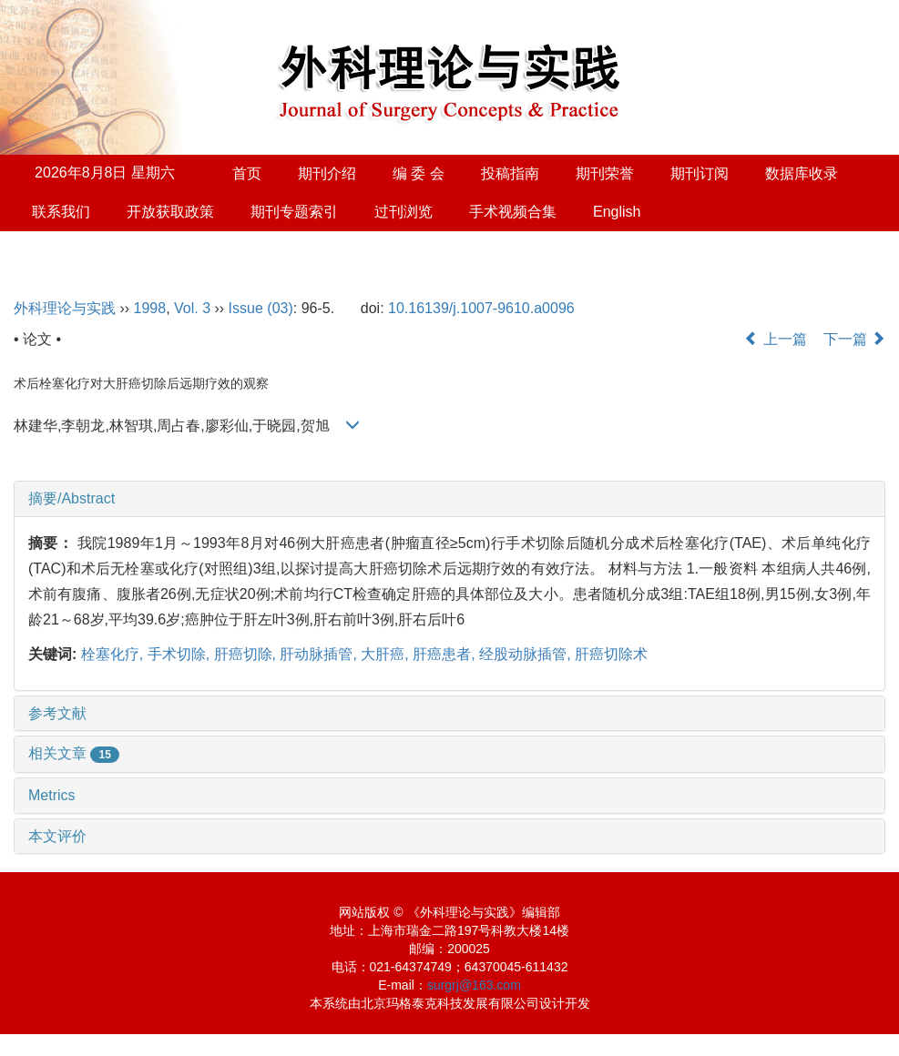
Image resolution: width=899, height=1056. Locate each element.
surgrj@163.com (474, 985)
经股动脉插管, (527, 654)
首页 (246, 173)
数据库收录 (801, 173)
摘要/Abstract (71, 498)
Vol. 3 (192, 308)
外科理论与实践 (65, 308)
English (616, 211)
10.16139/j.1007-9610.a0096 (481, 308)
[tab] (449, 499)
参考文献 (57, 713)
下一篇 (854, 339)
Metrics (52, 795)
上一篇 (775, 339)
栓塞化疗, (114, 654)
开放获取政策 (170, 211)
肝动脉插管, (320, 654)
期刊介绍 (327, 173)
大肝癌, (387, 654)
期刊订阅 (699, 173)
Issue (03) (261, 308)
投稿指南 (510, 173)
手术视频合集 (513, 211)
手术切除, (181, 654)
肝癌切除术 (611, 654)
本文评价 (57, 836)
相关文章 (73, 753)
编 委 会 (418, 173)
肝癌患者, (446, 654)
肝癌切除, (247, 654)
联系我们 (61, 211)
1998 (150, 308)
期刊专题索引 (294, 211)
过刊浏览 (403, 211)
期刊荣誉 (605, 173)
